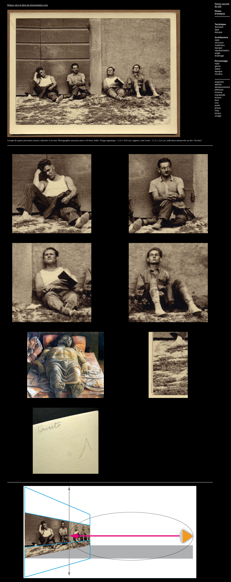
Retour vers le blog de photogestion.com (27, 5)
